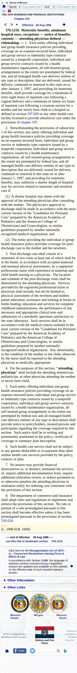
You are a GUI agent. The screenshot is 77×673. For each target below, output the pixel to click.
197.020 (33, 114)
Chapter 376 (21, 18)
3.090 (44, 560)
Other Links (16, 587)
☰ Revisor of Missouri (15, 3)
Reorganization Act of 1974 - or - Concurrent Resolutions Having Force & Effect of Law (37, 553)
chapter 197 (29, 122)
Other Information (20, 580)
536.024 (7, 521)
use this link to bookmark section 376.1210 (34, 541)
